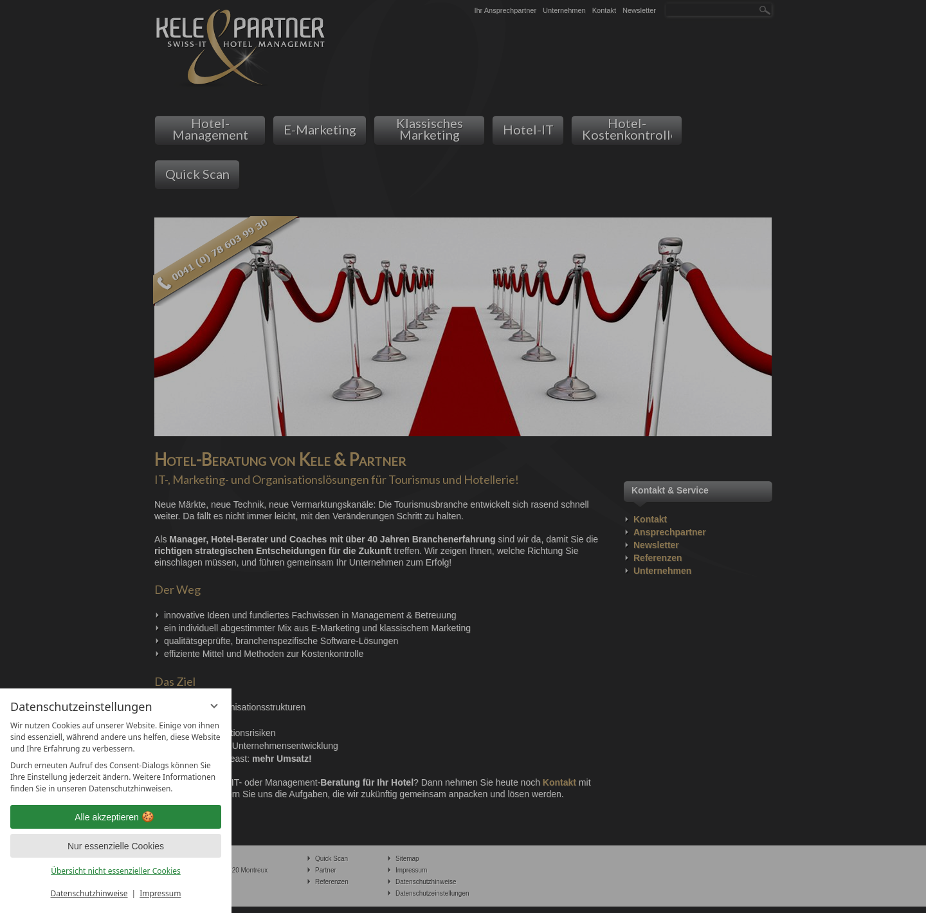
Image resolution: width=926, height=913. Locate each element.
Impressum (160, 893)
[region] (115, 757)
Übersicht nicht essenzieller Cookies (116, 870)
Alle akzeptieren (116, 817)
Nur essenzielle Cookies (116, 846)
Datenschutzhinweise (89, 893)
